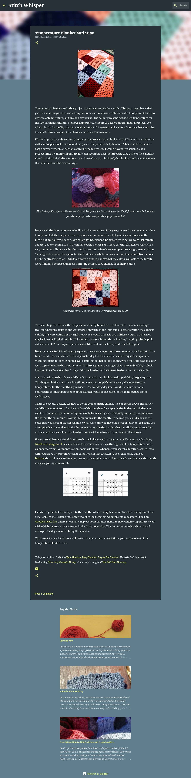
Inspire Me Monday (108, 557)
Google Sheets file (46, 521)
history (39, 458)
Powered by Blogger (95, 773)
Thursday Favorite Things (62, 562)
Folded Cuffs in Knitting (71, 691)
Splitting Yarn (66, 641)
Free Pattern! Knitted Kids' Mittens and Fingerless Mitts (87, 742)
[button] (37, 43)
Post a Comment (44, 593)
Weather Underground (48, 444)
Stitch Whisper (26, 5)
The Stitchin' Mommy (114, 562)
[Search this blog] (173, 5)
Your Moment (73, 557)
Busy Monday (89, 557)
